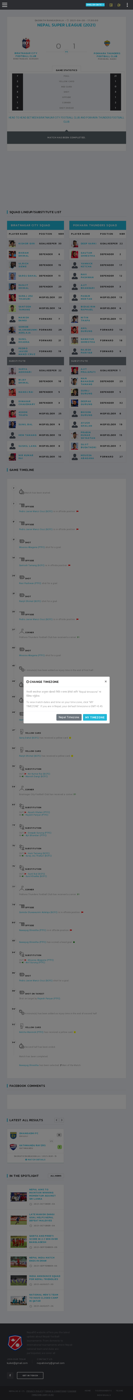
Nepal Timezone (69, 717)
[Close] (106, 681)
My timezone (95, 717)
